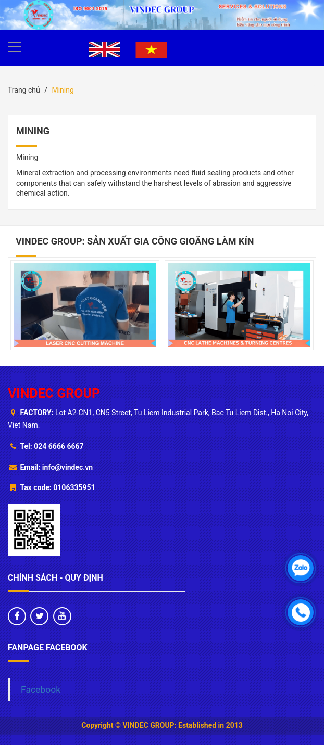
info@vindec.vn (67, 467)
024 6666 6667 (58, 446)
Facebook (40, 690)
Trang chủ (24, 90)
